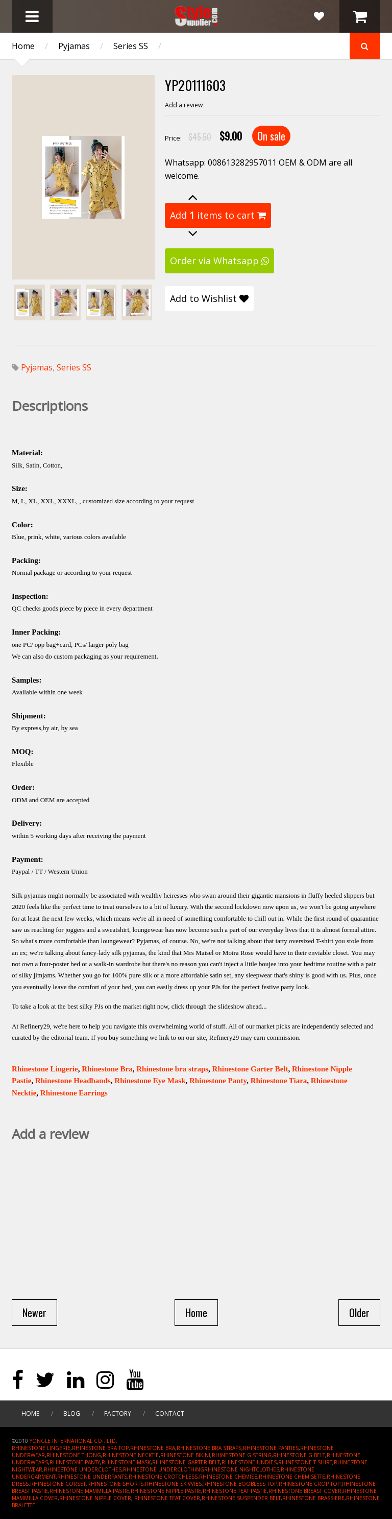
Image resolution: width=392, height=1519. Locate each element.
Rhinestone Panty (218, 1081)
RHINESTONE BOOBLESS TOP (240, 1483)
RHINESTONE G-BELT (299, 1455)
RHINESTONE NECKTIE (131, 1455)
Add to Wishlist (209, 298)
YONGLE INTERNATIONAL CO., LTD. (73, 1440)
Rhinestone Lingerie (45, 1069)
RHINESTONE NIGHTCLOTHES (241, 1469)
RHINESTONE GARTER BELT (186, 1462)
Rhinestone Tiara (279, 1081)
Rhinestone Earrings (74, 1093)
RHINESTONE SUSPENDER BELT (241, 1498)
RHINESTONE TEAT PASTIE (235, 1490)
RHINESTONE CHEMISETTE (292, 1476)
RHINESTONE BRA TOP (100, 1448)
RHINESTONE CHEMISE (228, 1476)
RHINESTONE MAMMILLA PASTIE (89, 1490)
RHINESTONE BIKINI (185, 1455)
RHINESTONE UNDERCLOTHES (82, 1469)
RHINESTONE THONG (73, 1455)
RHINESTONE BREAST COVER (304, 1490)
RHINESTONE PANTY (75, 1462)
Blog (71, 1413)
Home (23, 46)
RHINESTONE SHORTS (115, 1483)
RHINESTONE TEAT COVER (167, 1498)
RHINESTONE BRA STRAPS (209, 1448)
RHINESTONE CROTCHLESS (163, 1476)
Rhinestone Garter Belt (250, 1069)
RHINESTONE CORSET (58, 1483)
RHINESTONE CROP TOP (309, 1483)
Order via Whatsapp (219, 260)
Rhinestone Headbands (73, 1081)
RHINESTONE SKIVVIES (173, 1483)
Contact (169, 1413)
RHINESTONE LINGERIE (41, 1448)
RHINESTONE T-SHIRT (305, 1462)
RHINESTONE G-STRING (242, 1455)
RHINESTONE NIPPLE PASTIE (166, 1490)
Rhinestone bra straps (172, 1069)
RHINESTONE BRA (152, 1448)
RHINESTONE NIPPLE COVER (95, 1498)
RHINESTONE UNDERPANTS (92, 1476)
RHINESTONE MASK (126, 1462)
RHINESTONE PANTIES (271, 1448)
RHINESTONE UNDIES (249, 1462)
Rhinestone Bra (107, 1069)
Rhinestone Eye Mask (149, 1081)
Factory (117, 1413)
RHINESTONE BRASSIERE (313, 1498)
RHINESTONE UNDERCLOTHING (163, 1469)
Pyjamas (74, 46)
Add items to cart (218, 215)
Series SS (130, 46)
